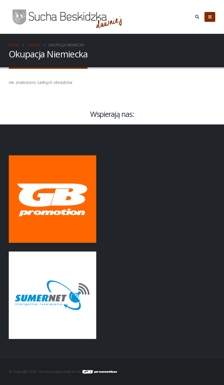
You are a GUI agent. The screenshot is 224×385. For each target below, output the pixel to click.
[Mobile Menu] (209, 17)
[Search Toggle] (197, 16)
